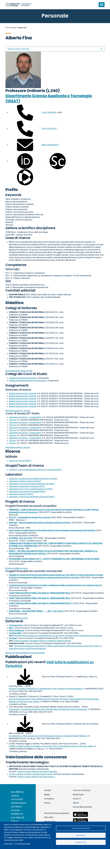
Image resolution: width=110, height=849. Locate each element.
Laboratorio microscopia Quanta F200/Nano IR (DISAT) (32, 484)
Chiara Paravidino (50, 771)
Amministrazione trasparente (56, 813)
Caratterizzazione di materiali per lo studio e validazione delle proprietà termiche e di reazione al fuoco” (55, 585)
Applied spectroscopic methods (22, 393)
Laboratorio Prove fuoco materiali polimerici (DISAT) (31, 489)
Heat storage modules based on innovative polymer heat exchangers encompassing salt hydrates (52, 530)
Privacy (47, 803)
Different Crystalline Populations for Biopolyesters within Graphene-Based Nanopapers (46, 688)
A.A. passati (17, 411)
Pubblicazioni (18, 656)
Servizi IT (77, 798)
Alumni (76, 803)
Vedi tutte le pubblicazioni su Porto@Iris (49, 664)
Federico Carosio (24, 771)
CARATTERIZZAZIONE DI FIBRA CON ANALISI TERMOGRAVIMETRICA (39, 593)
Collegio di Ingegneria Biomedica (23, 378)
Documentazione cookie (22, 843)
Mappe (47, 794)
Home (7, 27)
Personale (14, 27)
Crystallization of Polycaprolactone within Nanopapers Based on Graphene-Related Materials (48, 736)
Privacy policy (8, 843)
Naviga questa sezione (55, 49)
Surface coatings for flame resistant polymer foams (31, 774)
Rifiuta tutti (80, 835)
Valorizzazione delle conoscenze (36, 757)
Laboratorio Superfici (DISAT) (21, 494)
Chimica (12, 420)
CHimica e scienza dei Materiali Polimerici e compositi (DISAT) (35, 469)
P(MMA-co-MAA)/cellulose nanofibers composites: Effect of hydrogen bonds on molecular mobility (51, 746)
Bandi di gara (78, 794)
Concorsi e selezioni (81, 790)
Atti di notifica (50, 821)
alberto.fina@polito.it (50, 145)
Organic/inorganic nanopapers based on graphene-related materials (42, 641)
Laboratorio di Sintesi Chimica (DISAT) (25, 481)
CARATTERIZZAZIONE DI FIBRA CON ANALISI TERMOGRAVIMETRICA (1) (41, 603)
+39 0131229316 (49, 128)
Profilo (11, 189)
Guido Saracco (49, 777)
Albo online (48, 817)
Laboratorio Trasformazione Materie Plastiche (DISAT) (32, 497)
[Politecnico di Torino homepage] (18, 5)
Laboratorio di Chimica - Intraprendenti (25, 417)
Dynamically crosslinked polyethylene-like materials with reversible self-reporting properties (48, 709)
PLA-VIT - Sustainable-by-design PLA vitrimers (29, 517)
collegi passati (18, 371)
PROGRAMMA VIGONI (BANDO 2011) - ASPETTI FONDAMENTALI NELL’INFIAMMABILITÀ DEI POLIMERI (54, 559)
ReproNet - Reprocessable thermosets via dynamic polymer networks (40, 522)
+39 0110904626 (49, 112)
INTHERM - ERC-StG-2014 (20, 538)
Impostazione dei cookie (81, 828)
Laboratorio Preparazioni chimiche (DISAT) (27, 486)
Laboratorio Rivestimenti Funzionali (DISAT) (27, 491)
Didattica (14, 302)
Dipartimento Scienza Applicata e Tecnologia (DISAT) (48, 98)
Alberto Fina (37, 771)
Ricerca (12, 451)
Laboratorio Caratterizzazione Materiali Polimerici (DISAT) (33, 478)
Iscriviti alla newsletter (82, 807)
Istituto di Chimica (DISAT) (20, 461)
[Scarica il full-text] (25, 676)
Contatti (47, 790)
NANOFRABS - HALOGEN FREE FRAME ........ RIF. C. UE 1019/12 (36, 611)
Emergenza (49, 798)
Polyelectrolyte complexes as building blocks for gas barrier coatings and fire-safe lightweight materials (58, 635)
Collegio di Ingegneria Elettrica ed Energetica (28, 380)
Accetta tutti (81, 842)
